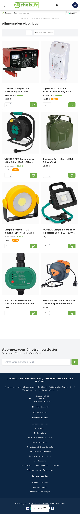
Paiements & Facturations (40, 456)
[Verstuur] (74, 362)
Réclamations (40, 433)
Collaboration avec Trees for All (40, 470)
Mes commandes (40, 487)
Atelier (38, 18)
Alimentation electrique (51, 18)
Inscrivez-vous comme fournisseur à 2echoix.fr (40, 465)
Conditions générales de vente (40, 447)
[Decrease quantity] (10, 106)
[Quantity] (7, 104)
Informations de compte (40, 491)
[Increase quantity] (10, 104)
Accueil (23, 18)
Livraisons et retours (40, 442)
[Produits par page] (29, 32)
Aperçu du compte (40, 482)
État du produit (40, 461)
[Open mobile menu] (5, 5)
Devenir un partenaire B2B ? (40, 438)
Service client (40, 428)
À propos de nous (40, 424)
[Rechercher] (57, 5)
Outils (31, 18)
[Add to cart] (33, 104)
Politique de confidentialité (40, 451)
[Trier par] (44, 32)
